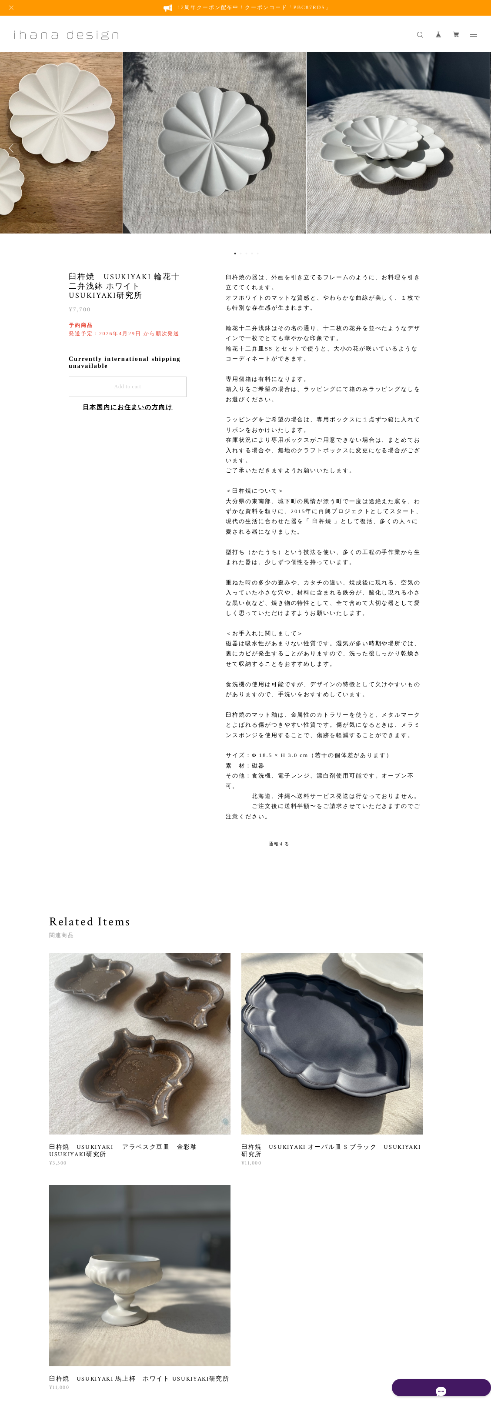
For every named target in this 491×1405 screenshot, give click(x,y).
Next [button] (478, 148)
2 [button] (240, 253)
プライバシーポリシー (168, 1360)
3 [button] (246, 253)
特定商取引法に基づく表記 (235, 1360)
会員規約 (279, 1360)
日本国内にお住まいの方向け (128, 407)
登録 (387, 1263)
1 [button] (235, 253)
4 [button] (252, 253)
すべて (76, 1163)
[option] (246, 148)
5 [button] (257, 253)
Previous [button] (13, 148)
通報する (279, 843)
